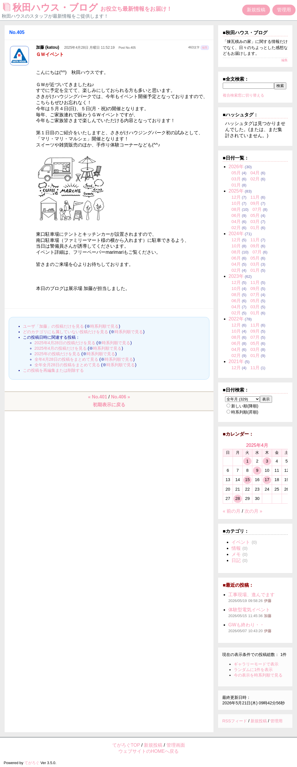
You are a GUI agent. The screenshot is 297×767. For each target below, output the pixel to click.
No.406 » (120, 396)
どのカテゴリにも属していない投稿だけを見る (65, 331)
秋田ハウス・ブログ (87, 7)
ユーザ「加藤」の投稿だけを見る (53, 326)
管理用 (284, 9)
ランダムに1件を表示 (253, 669)
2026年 (236, 166)
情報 (236, 548)
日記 (236, 560)
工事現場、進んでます (251, 594)
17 (267, 479)
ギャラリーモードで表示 (256, 664)
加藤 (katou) (47, 47)
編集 (205, 47)
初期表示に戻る (109, 404)
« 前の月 (231, 511)
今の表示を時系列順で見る (258, 675)
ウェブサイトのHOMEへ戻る (148, 751)
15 (247, 479)
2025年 (236, 190)
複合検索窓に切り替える (243, 95)
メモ (236, 554)
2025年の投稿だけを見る (57, 353)
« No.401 (97, 396)
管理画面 (175, 745)
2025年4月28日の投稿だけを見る (65, 342)
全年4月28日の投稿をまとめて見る (66, 359)
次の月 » (253, 511)
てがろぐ (31, 763)
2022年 (236, 318)
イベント (240, 542)
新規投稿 (256, 9)
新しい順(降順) (242, 406)
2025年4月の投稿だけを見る (61, 348)
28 (237, 498)
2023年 (236, 276)
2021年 (236, 361)
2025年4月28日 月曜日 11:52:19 (89, 48)
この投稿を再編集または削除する (53, 370)
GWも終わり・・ (246, 624)
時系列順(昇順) (242, 412)
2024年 (236, 233)
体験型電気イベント (249, 609)
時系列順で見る (104, 326)
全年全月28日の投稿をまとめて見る (67, 364)
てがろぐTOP (126, 745)
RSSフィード (234, 721)
